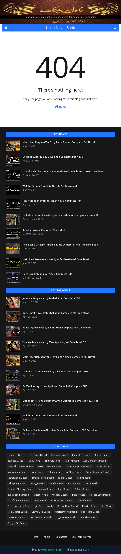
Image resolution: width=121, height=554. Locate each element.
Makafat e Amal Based (19, 500)
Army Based (83, 477)
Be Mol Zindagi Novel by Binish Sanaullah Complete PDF (54, 386)
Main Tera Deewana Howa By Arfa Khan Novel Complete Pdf (57, 259)
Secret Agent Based (17, 477)
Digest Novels (40, 494)
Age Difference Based (94, 460)
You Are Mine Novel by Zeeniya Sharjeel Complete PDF (54, 342)
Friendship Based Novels (20, 466)
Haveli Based (103, 466)
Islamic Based (65, 477)
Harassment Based (41, 517)
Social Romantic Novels (98, 472)
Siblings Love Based (99, 494)
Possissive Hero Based (19, 506)
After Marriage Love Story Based (65, 472)
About (47, 536)
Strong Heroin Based (43, 477)
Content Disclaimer (81, 536)
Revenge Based (15, 460)
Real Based (41, 500)
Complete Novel (15, 455)
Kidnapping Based (17, 483)
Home (60, 106)
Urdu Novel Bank (60, 27)
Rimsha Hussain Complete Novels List (43, 230)
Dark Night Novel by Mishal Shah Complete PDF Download (55, 313)
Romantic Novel (59, 455)
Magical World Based (66, 511)
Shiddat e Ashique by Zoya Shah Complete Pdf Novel (53, 156)
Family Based (72, 460)
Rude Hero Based (81, 455)
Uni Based (91, 483)
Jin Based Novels (44, 506)
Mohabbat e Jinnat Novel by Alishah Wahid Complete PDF (55, 371)
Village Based (38, 483)
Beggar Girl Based (16, 523)
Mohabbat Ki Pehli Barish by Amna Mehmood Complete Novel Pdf (60, 215)
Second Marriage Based (50, 466)
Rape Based (64, 489)
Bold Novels (78, 494)
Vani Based (38, 472)
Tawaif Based (85, 500)
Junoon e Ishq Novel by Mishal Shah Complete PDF (51, 298)
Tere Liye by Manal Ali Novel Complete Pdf (47, 274)
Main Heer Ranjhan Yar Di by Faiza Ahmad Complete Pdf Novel (58, 142)
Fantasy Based (45, 489)
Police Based (75, 483)
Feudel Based (57, 483)
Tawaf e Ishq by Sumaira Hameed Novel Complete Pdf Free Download (63, 171)
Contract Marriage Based (20, 489)
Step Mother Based (17, 511)
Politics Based (82, 489)
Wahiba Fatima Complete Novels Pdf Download (49, 186)
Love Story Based (38, 455)
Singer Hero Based (65, 517)
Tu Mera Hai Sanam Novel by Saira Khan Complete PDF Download (60, 430)
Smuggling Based (88, 517)
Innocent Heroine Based (79, 466)
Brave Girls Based (41, 511)
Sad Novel (107, 506)
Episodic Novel (52, 460)
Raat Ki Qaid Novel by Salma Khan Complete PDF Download (56, 327)
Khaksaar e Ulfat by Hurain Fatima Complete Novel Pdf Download (60, 244)
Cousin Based (102, 455)
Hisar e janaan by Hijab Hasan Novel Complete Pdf (51, 200)
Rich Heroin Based (17, 517)
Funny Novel (34, 460)
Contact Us (61, 536)
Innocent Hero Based (62, 500)
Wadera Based (60, 494)
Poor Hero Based (90, 511)
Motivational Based (17, 472)
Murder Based (89, 506)
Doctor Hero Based (67, 506)
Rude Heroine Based (18, 494)
